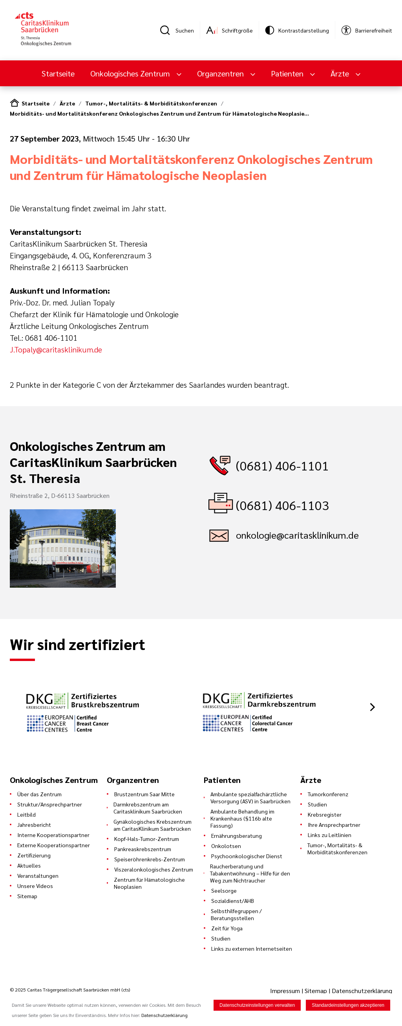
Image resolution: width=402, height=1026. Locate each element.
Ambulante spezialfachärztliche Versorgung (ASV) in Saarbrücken (250, 797)
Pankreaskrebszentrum (142, 848)
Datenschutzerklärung (362, 990)
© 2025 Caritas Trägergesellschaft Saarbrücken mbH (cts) (70, 989)
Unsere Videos (35, 885)
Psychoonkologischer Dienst (246, 855)
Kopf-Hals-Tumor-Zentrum (146, 838)
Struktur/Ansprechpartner (49, 804)
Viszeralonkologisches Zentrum (153, 869)
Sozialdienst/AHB (232, 900)
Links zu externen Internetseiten (251, 948)
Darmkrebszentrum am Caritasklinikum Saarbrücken (147, 808)
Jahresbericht (34, 824)
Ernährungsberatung (236, 835)
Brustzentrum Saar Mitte (144, 793)
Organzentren (221, 73)
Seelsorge (224, 890)
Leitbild (26, 814)
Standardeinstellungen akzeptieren (348, 1007)
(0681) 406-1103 (282, 505)
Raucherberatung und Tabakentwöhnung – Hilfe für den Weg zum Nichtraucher (250, 873)
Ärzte (341, 73)
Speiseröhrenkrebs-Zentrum (149, 859)
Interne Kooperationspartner (53, 834)
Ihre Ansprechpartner (334, 824)
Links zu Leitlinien (329, 834)
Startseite (58, 73)
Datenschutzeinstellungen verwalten (257, 1007)
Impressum (286, 990)
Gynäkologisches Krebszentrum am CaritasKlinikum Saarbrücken (152, 825)
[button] (372, 707)
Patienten (288, 73)
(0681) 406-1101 (282, 465)
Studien (220, 938)
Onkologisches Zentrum (131, 73)
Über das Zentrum (39, 793)
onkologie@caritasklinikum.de (297, 534)
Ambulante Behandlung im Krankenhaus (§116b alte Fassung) (242, 818)
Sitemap (27, 895)
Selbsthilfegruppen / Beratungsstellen (236, 914)
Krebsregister (325, 814)
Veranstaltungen (37, 875)
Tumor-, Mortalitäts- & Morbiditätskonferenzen (151, 103)
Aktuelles (29, 865)
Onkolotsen (226, 845)
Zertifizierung (34, 855)
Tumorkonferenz (328, 793)
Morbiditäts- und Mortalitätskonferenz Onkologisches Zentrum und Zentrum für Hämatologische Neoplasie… (159, 113)
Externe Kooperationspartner (53, 844)
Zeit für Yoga (227, 928)
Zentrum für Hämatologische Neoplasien (149, 883)
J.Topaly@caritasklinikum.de (56, 349)
